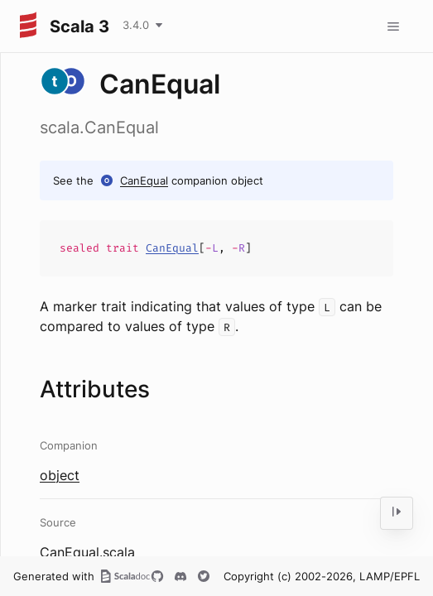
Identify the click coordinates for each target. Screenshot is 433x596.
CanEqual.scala (87, 552)
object (59, 475)
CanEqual (144, 180)
